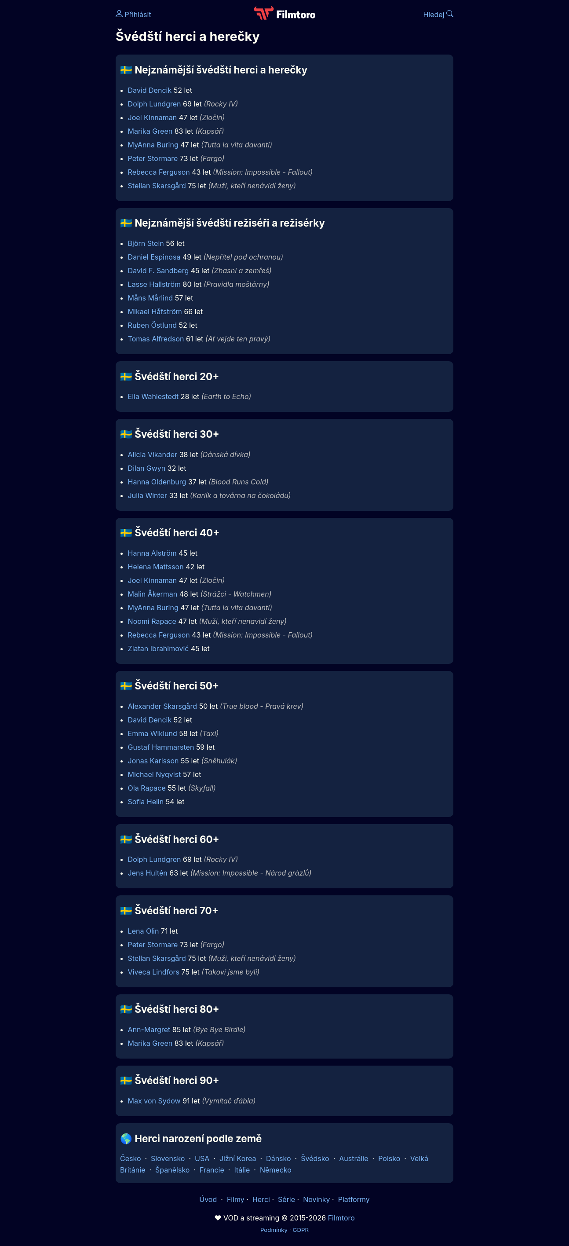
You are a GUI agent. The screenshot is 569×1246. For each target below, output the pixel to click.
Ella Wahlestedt (153, 396)
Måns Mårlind (150, 297)
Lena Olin (143, 931)
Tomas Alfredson (156, 338)
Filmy (235, 1199)
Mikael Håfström (155, 311)
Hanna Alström (152, 553)
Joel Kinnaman (152, 117)
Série (286, 1199)
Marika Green (150, 131)
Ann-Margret (149, 1029)
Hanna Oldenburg (157, 481)
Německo (276, 1169)
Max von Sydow (154, 1100)
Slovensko (168, 1158)
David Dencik (150, 90)
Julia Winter (147, 495)
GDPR (300, 1229)
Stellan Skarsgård (157, 185)
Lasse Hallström (154, 284)
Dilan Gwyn (147, 468)
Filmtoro (341, 1217)
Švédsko (315, 1158)
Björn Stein (146, 243)
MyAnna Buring (153, 144)
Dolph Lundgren (154, 103)
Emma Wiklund (152, 733)
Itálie (242, 1169)
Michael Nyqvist (154, 774)
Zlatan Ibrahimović (158, 648)
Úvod (209, 1199)
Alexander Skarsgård (162, 706)
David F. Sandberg (158, 270)
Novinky (316, 1199)
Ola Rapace (147, 788)
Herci (261, 1199)
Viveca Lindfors (153, 971)
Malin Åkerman (153, 594)
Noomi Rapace (152, 621)
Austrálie (353, 1158)
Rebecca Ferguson (159, 172)
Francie (212, 1169)
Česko (130, 1158)
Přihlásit (133, 14)
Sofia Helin (146, 801)
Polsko (389, 1158)
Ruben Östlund (152, 325)
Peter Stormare (153, 158)
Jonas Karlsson (153, 760)
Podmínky (274, 1229)
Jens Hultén (148, 873)
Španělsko (172, 1169)
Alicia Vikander (153, 454)
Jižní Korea (237, 1158)
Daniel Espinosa (154, 257)
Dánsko (278, 1158)
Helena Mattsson (156, 566)
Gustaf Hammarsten (161, 747)
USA (202, 1158)
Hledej (438, 14)
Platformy (354, 1199)
